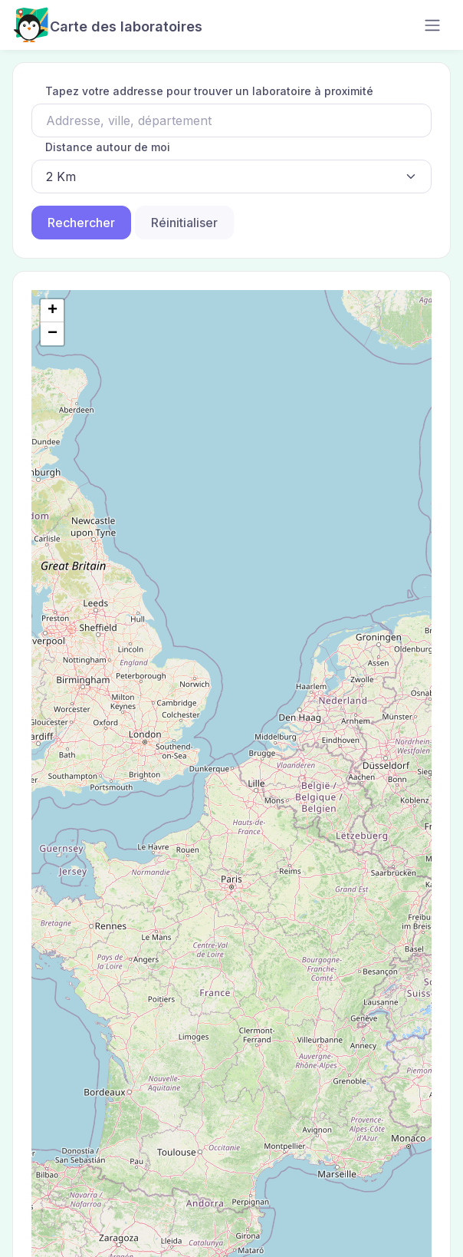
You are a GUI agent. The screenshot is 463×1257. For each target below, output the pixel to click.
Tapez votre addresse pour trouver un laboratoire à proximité (209, 90)
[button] (52, 310)
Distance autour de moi (107, 146)
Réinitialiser (184, 222)
